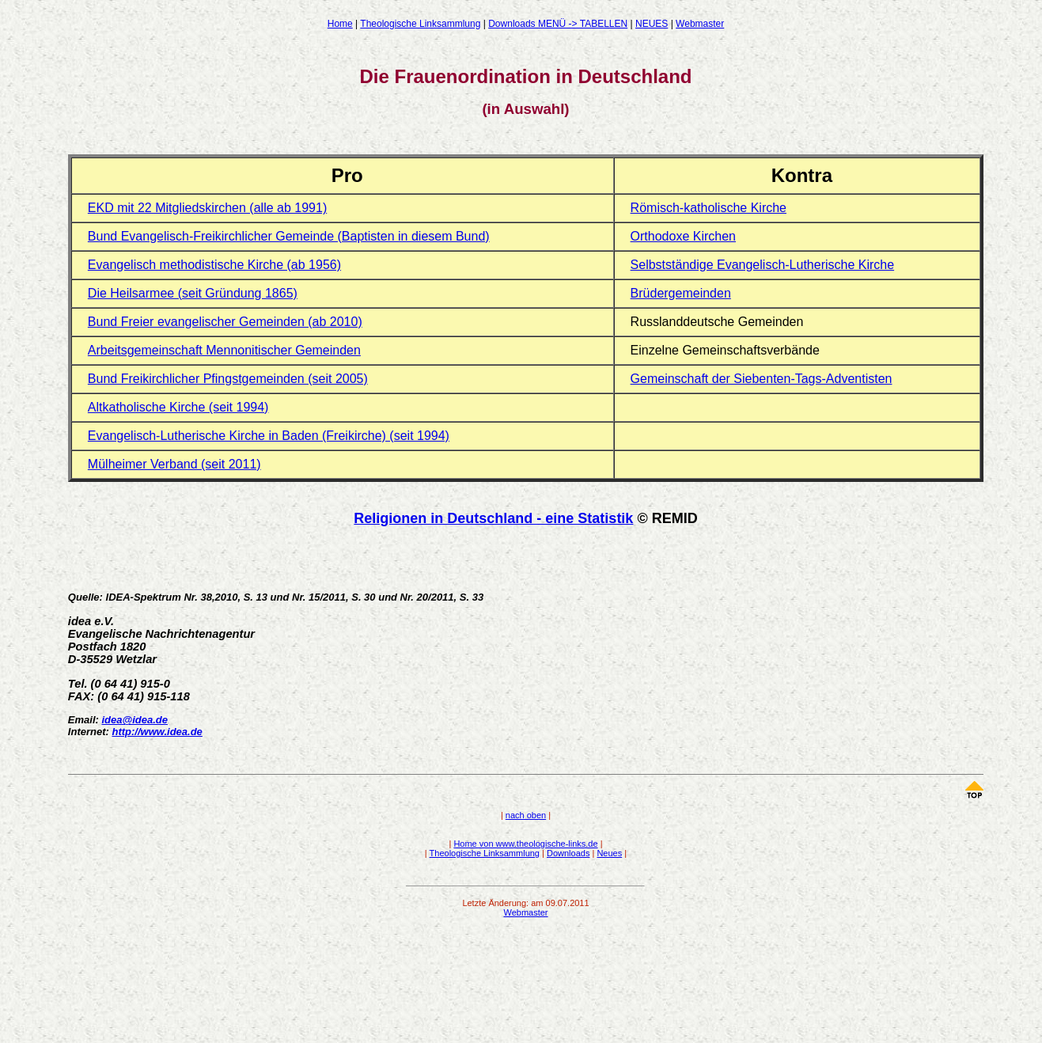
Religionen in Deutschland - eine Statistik (493, 518)
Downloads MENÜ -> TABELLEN (557, 23)
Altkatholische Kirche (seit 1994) (178, 407)
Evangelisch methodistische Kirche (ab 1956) (214, 264)
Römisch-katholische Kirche (708, 207)
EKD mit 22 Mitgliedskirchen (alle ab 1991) (207, 207)
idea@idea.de (134, 720)
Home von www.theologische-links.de (525, 843)
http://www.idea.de (157, 732)
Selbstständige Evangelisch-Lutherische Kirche (763, 264)
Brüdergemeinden (681, 293)
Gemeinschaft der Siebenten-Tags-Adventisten (761, 378)
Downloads (568, 853)
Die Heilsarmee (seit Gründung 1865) (192, 293)
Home (340, 23)
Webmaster (700, 23)
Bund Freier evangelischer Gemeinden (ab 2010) (225, 321)
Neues (609, 853)
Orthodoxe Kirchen (683, 236)
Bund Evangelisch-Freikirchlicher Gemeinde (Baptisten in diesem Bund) (289, 236)
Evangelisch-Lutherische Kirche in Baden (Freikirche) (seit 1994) (268, 435)
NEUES (651, 23)
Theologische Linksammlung (420, 23)
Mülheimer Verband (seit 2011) (174, 464)
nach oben (526, 815)
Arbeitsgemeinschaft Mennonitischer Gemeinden (224, 350)
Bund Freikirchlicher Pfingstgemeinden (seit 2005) (228, 378)
